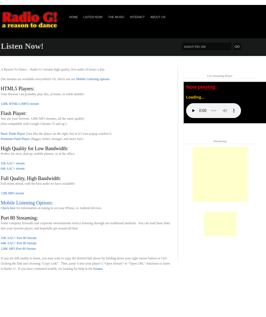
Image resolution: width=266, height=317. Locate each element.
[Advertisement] (220, 174)
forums (98, 269)
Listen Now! (93, 17)
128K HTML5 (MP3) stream (20, 104)
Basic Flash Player (13, 134)
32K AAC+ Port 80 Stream (19, 238)
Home (73, 17)
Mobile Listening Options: (27, 203)
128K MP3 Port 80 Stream (18, 249)
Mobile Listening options (92, 79)
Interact (137, 17)
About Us (157, 17)
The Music (116, 17)
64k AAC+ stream (13, 168)
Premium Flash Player (15, 139)
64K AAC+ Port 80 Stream (19, 243)
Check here (8, 208)
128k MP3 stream (12, 193)
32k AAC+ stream (13, 163)
